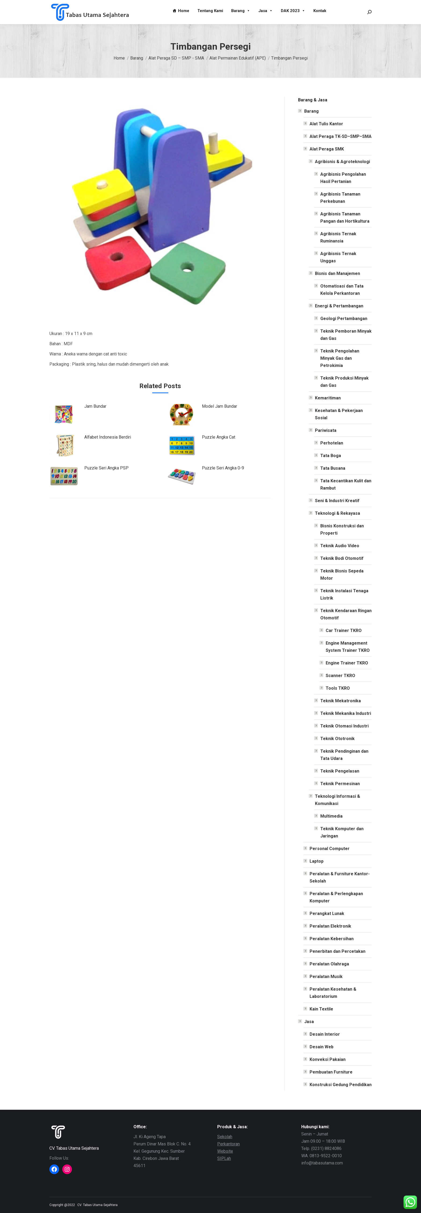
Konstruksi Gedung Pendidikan (341, 1084)
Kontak (319, 10)
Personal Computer (330, 848)
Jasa (265, 10)
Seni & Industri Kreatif (337, 500)
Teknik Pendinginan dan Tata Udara (344, 755)
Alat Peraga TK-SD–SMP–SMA (341, 136)
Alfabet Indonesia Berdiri (107, 437)
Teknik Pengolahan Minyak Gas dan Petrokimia (339, 358)
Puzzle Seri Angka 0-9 (223, 468)
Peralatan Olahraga (329, 963)
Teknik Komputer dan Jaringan (342, 832)
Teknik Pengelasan (339, 771)
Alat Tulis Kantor (326, 123)
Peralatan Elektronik (330, 926)
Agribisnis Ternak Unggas (338, 257)
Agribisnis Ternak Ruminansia (338, 237)
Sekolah (224, 1136)
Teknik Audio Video (339, 545)
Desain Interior (325, 1034)
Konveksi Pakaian (328, 1059)
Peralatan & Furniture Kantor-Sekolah (340, 877)
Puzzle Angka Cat (218, 437)
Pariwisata (325, 430)
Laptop (317, 861)
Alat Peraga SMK (327, 149)
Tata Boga (330, 455)
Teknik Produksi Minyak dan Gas (344, 382)
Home (183, 10)
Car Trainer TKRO (344, 630)
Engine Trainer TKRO (347, 663)
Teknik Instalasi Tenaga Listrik (344, 594)
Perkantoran (228, 1143)
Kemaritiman (328, 397)
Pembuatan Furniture (331, 1072)
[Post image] (64, 414)
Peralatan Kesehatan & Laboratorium (333, 993)
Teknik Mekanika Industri (345, 713)
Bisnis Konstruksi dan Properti (342, 529)
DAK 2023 (293, 10)
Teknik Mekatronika (340, 700)
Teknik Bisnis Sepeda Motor (342, 574)
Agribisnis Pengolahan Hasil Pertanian (343, 178)
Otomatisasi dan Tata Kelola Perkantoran (342, 290)
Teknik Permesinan (340, 783)
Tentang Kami (210, 10)
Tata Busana (332, 468)
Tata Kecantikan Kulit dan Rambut (345, 484)
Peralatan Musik (326, 976)
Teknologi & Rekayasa (337, 513)
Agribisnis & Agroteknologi (342, 161)
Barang (240, 10)
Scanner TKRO (340, 675)
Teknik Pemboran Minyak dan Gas (346, 335)
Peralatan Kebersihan (332, 938)
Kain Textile (321, 1009)
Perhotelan (331, 443)
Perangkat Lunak (327, 913)
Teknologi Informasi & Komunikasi (337, 800)
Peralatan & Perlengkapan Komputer (336, 897)
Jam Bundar (95, 406)
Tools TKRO (338, 688)
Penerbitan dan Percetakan (337, 951)
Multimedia (331, 816)
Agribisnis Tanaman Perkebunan (340, 198)
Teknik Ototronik (337, 738)
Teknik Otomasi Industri (344, 726)
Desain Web (321, 1046)
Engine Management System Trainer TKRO (348, 647)
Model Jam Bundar (219, 406)
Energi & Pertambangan (339, 305)
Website (225, 1151)
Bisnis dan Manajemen (337, 273)
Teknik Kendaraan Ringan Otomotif (346, 614)
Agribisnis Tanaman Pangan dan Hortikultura (344, 217)
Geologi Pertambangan (343, 318)
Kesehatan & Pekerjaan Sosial (339, 414)
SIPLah (224, 1158)
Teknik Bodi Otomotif (342, 558)
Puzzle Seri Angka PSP (106, 468)
